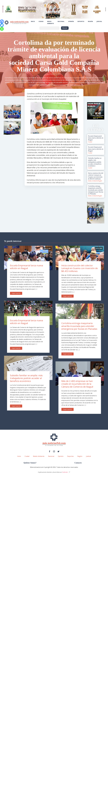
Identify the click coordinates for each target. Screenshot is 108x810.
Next (101, 110)
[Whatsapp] (2, 29)
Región (90, 21)
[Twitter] (2, 25)
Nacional (61, 21)
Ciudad (41, 21)
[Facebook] (2, 21)
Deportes (80, 21)
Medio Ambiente (50, 22)
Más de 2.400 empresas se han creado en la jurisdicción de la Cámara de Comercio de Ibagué (77, 383)
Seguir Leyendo (16, 293)
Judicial (99, 21)
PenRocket (65, 472)
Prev (89, 110)
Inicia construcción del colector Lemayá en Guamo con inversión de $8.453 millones (79, 268)
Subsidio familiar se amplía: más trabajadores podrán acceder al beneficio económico (26, 378)
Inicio (33, 21)
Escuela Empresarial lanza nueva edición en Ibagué (26, 267)
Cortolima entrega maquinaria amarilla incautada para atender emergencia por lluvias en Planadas (79, 326)
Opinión (71, 21)
